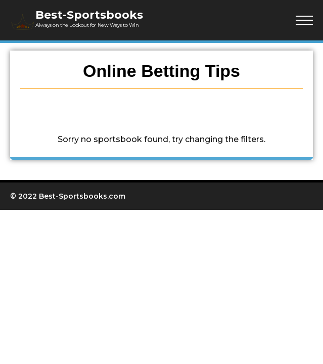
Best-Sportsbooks (89, 15)
